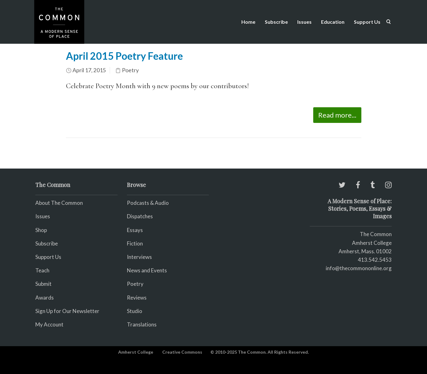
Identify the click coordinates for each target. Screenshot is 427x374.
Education (332, 22)
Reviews (137, 297)
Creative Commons (182, 352)
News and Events (147, 270)
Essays (135, 230)
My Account (49, 324)
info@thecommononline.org (359, 268)
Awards (44, 297)
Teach (42, 270)
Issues (304, 22)
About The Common (59, 203)
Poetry (130, 70)
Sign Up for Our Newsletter (67, 311)
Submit (43, 283)
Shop (41, 230)
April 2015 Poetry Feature (124, 56)
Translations (142, 324)
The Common (376, 234)
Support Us (367, 22)
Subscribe (276, 22)
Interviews (139, 257)
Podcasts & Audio (148, 203)
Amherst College (135, 352)
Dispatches (140, 216)
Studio (134, 311)
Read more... (337, 115)
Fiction (135, 243)
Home (248, 22)
